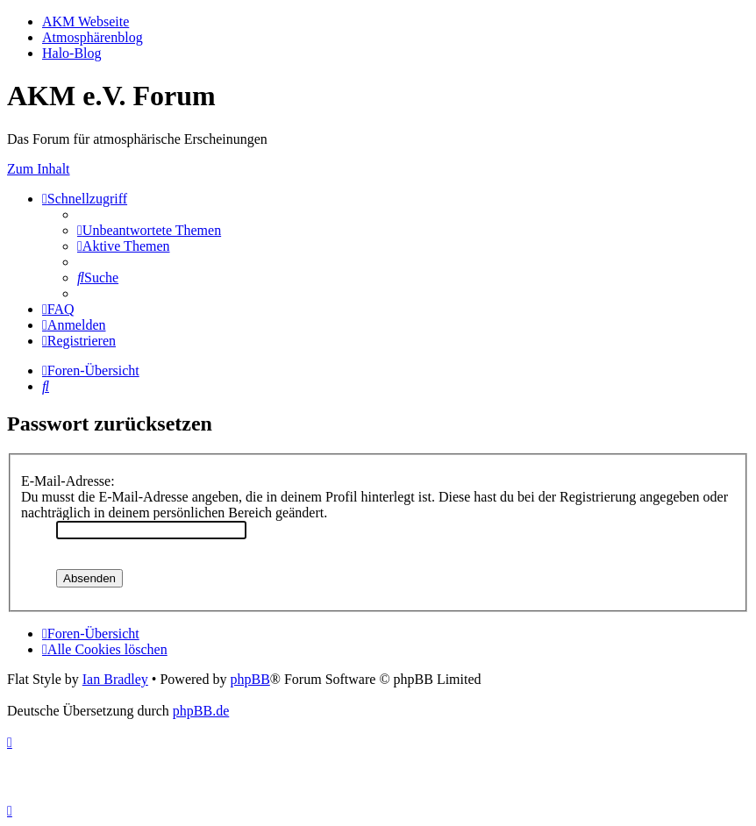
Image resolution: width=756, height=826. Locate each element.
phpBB (249, 679)
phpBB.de (201, 710)
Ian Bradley (115, 679)
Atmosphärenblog (92, 37)
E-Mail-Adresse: (68, 481)
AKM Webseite (85, 21)
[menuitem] (149, 230)
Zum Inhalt (38, 168)
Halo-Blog (72, 53)
